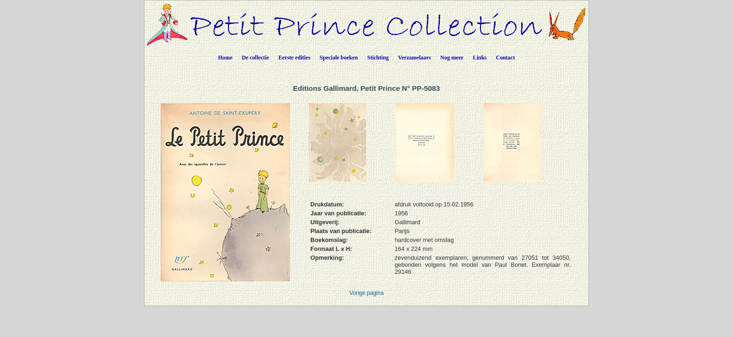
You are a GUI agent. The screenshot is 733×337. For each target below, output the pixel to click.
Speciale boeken (339, 57)
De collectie (255, 57)
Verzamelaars (414, 57)
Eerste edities (294, 57)
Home (225, 57)
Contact (505, 57)
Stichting (378, 57)
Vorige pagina (366, 293)
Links (479, 57)
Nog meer (452, 57)
